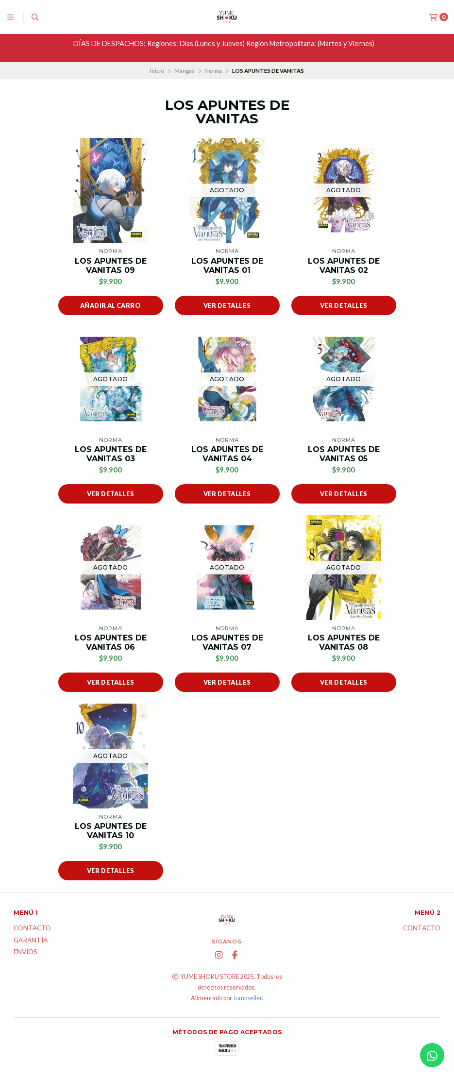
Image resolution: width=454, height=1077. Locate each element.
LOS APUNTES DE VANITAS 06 (111, 642)
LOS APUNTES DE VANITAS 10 (111, 831)
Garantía (31, 940)
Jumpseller (247, 998)
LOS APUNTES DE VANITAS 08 (344, 642)
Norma (213, 70)
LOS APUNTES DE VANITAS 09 (111, 265)
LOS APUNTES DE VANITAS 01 (227, 265)
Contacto (32, 928)
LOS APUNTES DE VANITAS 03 (111, 454)
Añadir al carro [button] (110, 305)
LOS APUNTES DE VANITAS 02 (344, 265)
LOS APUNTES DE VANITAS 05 (344, 454)
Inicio (157, 70)
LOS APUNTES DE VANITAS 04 (227, 454)
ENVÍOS (25, 952)
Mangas (184, 70)
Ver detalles (227, 305)
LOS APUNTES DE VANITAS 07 (227, 642)
